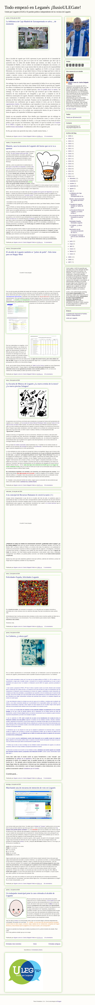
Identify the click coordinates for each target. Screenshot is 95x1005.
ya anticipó (31, 218)
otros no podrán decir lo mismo (48, 89)
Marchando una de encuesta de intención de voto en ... (76, 231)
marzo (72, 249)
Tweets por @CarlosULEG (73, 117)
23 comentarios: (48, 136)
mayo (71, 244)
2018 (69, 156)
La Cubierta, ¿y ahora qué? (17, 636)
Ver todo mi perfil (71, 109)
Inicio (35, 944)
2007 (69, 262)
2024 (69, 141)
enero (71, 254)
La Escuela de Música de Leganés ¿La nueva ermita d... (76, 211)
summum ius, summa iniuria (28, 481)
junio (71, 241)
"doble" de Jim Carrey (38, 365)
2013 (69, 168)
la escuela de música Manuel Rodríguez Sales (34, 423)
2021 (69, 148)
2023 (69, 143)
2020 (69, 151)
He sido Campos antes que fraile (19, 153)
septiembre (73, 186)
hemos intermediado (17, 127)
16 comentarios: (48, 937)
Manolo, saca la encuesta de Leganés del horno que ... (76, 200)
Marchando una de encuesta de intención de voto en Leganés (31, 788)
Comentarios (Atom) (37, 950)
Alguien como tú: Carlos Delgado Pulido (78, 83)
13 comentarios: (48, 626)
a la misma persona (50, 503)
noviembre (73, 181)
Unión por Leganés (71, 318)
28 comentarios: (48, 883)
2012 (69, 171)
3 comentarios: (48, 567)
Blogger (59, 1001)
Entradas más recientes (13, 944)
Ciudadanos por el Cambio (31, 768)
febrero (72, 251)
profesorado (38, 446)
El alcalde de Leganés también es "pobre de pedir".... (76, 206)
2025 (69, 138)
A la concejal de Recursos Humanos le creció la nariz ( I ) (29, 495)
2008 (69, 259)
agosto (72, 188)
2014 (69, 166)
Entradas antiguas (54, 944)
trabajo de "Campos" (40, 826)
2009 (69, 257)
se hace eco (13, 218)
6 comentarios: (48, 242)
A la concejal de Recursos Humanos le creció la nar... (76, 217)
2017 (69, 158)
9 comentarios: (48, 778)
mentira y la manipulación (22, 300)
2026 (69, 136)
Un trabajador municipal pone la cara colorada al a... (77, 236)
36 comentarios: (48, 485)
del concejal (23, 446)
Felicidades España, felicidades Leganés (22, 577)
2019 (69, 153)
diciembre (73, 178)
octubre (72, 183)
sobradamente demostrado (14, 296)
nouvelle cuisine (29, 195)
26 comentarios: (48, 374)
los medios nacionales (20, 444)
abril (71, 246)
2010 (69, 176)
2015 (69, 163)
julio (71, 191)
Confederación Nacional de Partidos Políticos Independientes (76, 314)
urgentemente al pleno (12, 104)
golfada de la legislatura (24, 758)
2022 (69, 146)
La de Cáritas (50, 900)
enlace (22, 841)
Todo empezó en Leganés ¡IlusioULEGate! (43, 7)
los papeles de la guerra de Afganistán (42, 191)
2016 (69, 161)
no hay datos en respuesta (18, 166)
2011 (69, 173)
